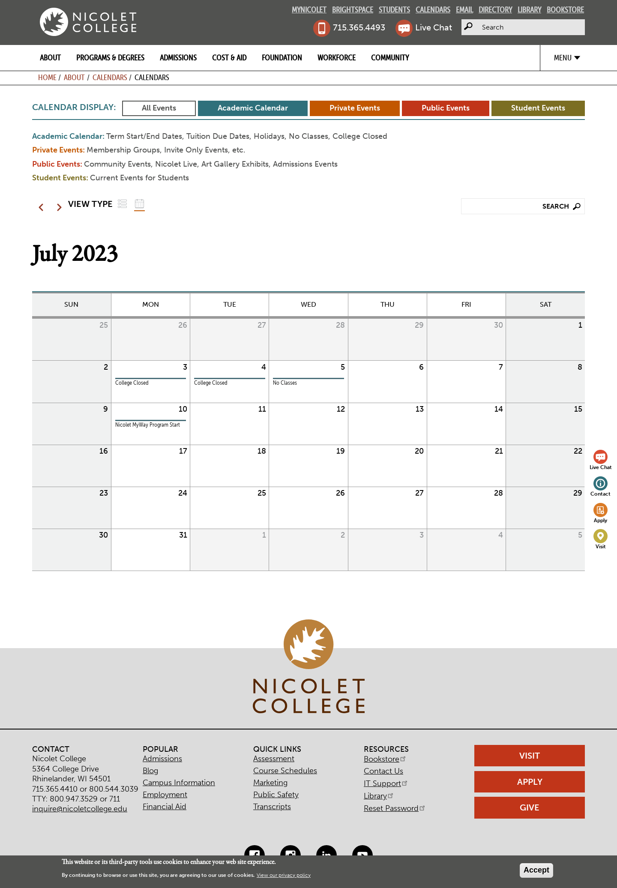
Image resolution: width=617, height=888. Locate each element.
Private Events (354, 108)
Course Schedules (285, 770)
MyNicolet (309, 9)
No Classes (285, 382)
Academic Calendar (253, 108)
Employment (165, 794)
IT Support (386, 783)
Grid (139, 203)
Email (464, 9)
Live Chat (433, 27)
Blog (150, 770)
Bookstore (565, 9)
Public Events (446, 108)
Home (47, 77)
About (50, 57)
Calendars (433, 9)
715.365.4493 (359, 27)
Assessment (273, 758)
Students (394, 9)
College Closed (132, 382)
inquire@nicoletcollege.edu (79, 808)
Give (529, 807)
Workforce (336, 57)
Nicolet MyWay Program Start (147, 424)
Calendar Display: (74, 107)
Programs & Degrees (110, 57)
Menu (563, 57)
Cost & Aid (229, 57)
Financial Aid (164, 806)
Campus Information (179, 782)
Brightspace (352, 9)
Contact (600, 493)
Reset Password (395, 808)
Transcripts (272, 806)
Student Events (538, 108)
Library (529, 9)
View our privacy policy (284, 875)
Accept (536, 870)
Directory (495, 9)
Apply (600, 520)
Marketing (270, 782)
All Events (159, 108)
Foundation (282, 57)
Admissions (178, 57)
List (122, 203)
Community (390, 57)
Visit (601, 546)
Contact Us (383, 771)
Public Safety (276, 794)
